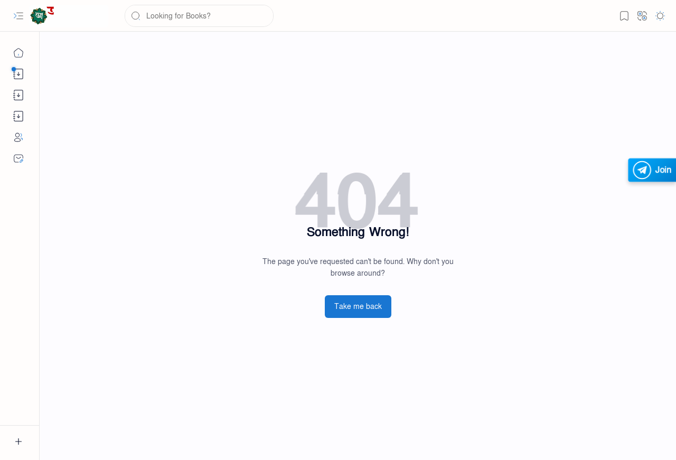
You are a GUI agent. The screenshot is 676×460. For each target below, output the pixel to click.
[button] (18, 16)
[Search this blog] (199, 15)
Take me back (358, 307)
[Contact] (18, 158)
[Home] (18, 52)
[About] (18, 137)
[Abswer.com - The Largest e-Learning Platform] (68, 16)
